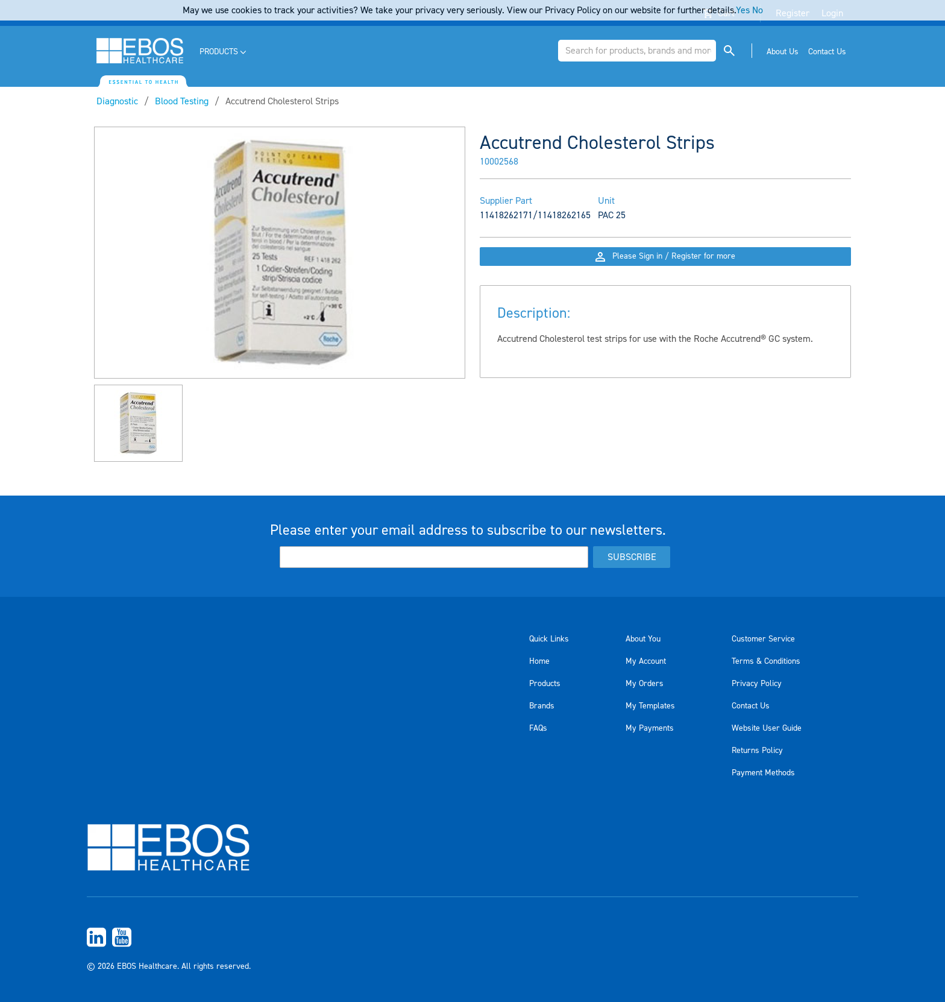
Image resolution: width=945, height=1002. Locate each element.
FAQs (538, 728)
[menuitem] (224, 52)
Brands (541, 706)
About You (643, 639)
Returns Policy (757, 750)
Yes (743, 10)
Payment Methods (763, 772)
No (757, 10)
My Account (646, 661)
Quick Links (549, 639)
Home (539, 661)
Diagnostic (117, 101)
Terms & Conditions (766, 661)
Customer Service (763, 639)
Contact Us (751, 706)
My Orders (645, 683)
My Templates (650, 706)
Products (544, 683)
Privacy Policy (757, 683)
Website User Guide (767, 728)
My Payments (650, 728)
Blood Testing (182, 101)
